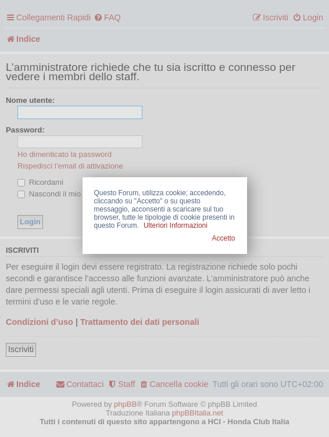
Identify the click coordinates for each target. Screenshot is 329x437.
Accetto (223, 238)
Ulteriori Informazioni (176, 225)
